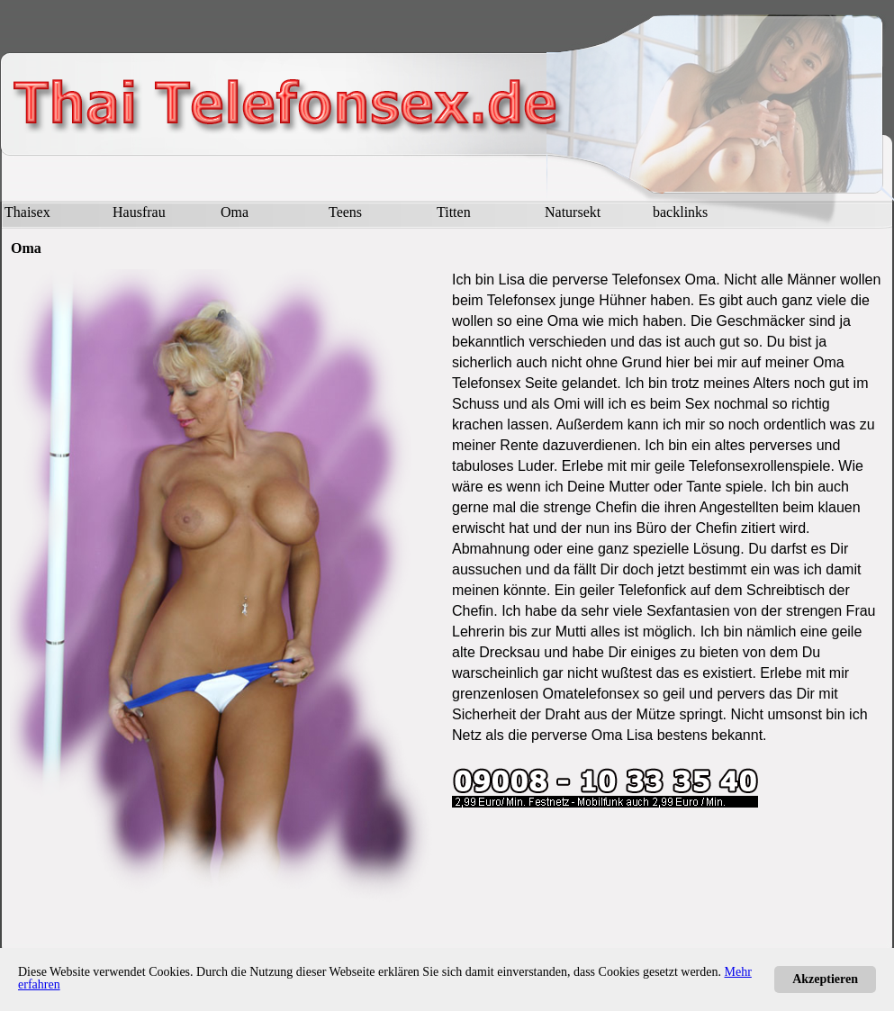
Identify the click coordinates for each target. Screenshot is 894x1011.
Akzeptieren (825, 979)
